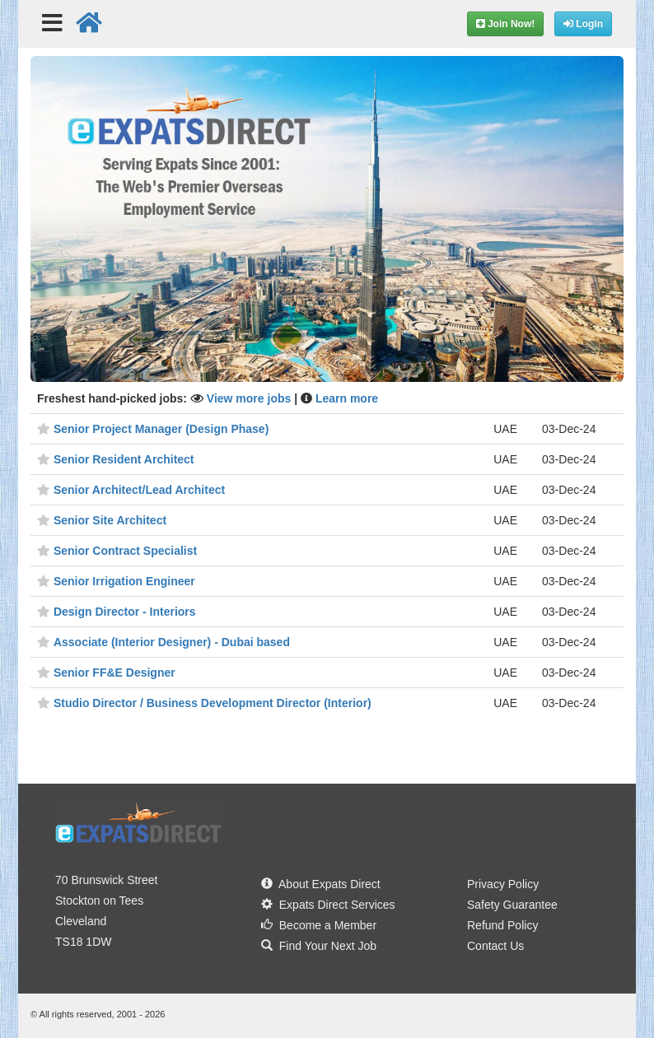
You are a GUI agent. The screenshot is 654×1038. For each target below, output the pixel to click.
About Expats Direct (321, 884)
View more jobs (250, 398)
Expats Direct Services (328, 904)
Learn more (346, 398)
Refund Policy (502, 925)
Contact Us (495, 945)
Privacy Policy (503, 884)
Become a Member (318, 925)
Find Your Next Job (318, 945)
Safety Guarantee (512, 904)
